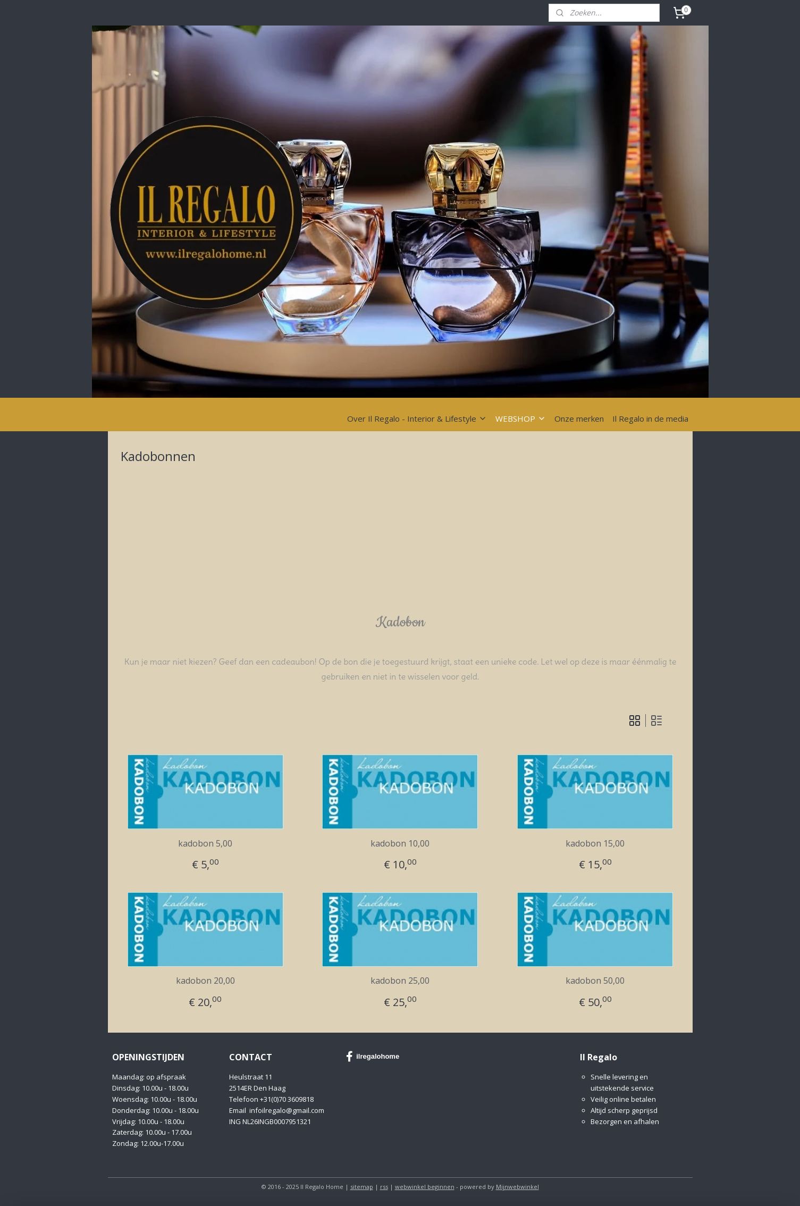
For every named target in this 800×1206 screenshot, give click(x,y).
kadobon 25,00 (400, 981)
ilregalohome (372, 1056)
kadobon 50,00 (595, 981)
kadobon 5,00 (205, 844)
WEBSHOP (520, 418)
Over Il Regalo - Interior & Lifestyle (417, 418)
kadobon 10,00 (400, 844)
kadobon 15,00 (595, 844)
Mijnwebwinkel (517, 1187)
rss (384, 1187)
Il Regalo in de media (650, 418)
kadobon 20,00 (204, 981)
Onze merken (579, 418)
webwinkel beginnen (424, 1187)
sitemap (361, 1187)
